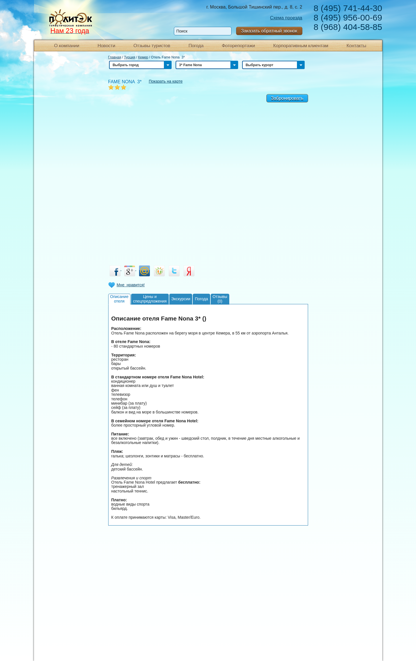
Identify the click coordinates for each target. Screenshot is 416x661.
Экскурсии (180, 299)
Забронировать (287, 98)
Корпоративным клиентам (300, 45)
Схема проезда (286, 17)
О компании (66, 45)
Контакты (356, 45)
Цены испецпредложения (150, 298)
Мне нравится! (131, 285)
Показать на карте (166, 81)
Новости (106, 45)
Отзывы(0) (220, 298)
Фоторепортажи (238, 45)
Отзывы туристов (151, 45)
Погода (196, 45)
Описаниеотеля (119, 298)
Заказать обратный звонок (269, 31)
